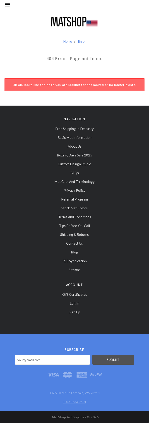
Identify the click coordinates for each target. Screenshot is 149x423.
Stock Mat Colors (74, 208)
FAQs (74, 173)
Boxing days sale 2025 (74, 155)
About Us (75, 146)
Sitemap (75, 270)
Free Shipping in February (74, 129)
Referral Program (74, 199)
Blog (74, 252)
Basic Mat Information (74, 137)
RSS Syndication (74, 261)
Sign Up (74, 312)
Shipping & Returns (74, 234)
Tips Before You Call (74, 226)
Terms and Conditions (74, 217)
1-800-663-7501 (74, 402)
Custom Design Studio (74, 164)
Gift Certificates (74, 294)
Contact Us (74, 243)
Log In (74, 303)
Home (67, 41)
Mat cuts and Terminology (74, 182)
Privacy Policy (74, 190)
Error (82, 41)
